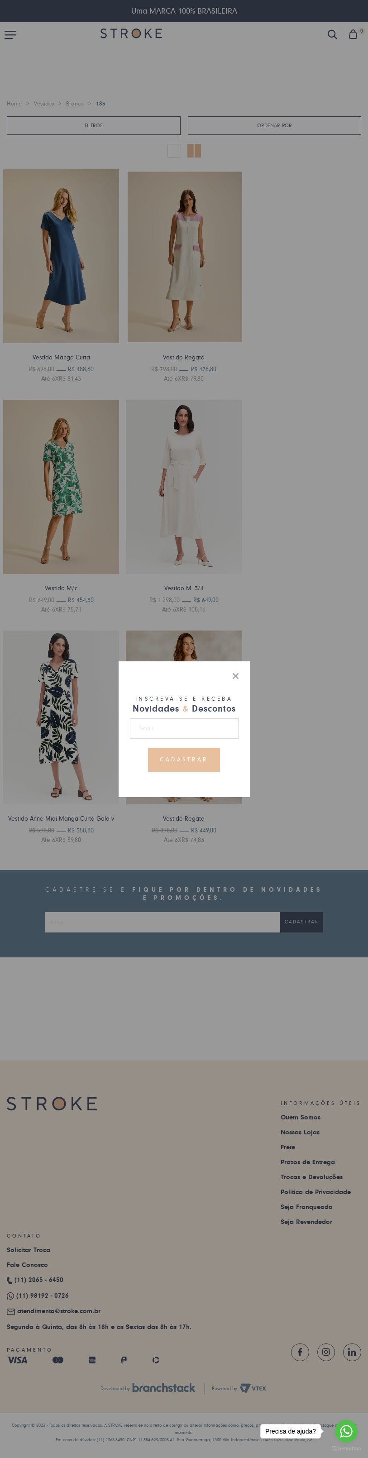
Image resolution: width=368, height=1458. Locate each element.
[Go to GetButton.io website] (346, 1449)
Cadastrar (184, 759)
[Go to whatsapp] (346, 1431)
